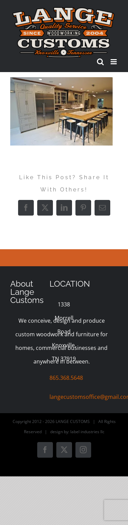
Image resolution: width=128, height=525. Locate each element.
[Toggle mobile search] (100, 61)
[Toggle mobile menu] (114, 61)
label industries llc (87, 432)
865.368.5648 (66, 378)
